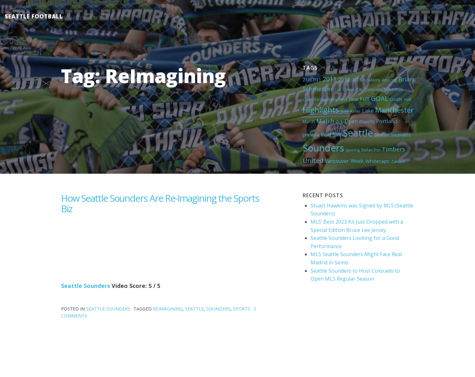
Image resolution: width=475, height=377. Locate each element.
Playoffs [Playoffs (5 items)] (367, 121)
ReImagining (167, 309)
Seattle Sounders (85, 286)
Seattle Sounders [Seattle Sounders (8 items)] (393, 134)
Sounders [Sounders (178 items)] (323, 148)
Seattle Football (34, 16)
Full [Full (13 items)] (364, 98)
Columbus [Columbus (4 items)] (393, 89)
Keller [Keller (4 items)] (355, 111)
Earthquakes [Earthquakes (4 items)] (325, 99)
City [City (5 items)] (359, 89)
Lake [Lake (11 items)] (368, 110)
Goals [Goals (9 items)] (396, 99)
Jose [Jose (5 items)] (345, 111)
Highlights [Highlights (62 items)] (321, 109)
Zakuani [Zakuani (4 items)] (398, 161)
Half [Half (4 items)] (407, 99)
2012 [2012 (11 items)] (344, 79)
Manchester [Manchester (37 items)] (394, 110)
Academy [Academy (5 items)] (371, 80)
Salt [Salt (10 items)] (337, 134)
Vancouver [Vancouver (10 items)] (337, 160)
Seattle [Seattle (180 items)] (358, 133)
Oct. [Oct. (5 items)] (339, 121)
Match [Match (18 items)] (325, 121)
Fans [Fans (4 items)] (343, 99)
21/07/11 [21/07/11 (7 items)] (312, 80)
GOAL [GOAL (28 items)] (379, 98)
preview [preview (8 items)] (311, 134)
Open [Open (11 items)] (351, 121)
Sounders (218, 309)
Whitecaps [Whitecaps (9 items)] (377, 161)
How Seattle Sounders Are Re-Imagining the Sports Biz (160, 203)
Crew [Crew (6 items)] (308, 99)
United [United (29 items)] (313, 160)
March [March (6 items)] (309, 121)
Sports (241, 309)
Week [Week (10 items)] (357, 160)
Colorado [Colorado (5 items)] (373, 89)
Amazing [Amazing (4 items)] (389, 79)
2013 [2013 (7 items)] (356, 80)
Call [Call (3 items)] (338, 89)
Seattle (194, 309)
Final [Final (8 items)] (353, 99)
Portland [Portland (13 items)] (387, 121)
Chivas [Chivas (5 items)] (348, 89)
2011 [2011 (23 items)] (330, 79)
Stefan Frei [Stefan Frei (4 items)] (370, 149)
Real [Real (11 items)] (326, 134)
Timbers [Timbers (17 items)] (393, 149)
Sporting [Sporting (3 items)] (353, 150)
